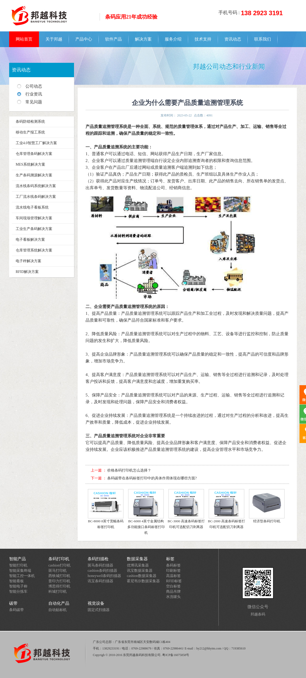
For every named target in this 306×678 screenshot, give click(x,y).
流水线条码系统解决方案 (36, 186)
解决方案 (143, 39)
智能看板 (16, 581)
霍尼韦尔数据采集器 (143, 581)
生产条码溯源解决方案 (34, 175)
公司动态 (33, 86)
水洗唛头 (173, 597)
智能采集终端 (20, 571)
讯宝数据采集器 (139, 571)
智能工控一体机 (22, 576)
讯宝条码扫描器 (100, 581)
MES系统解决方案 (30, 164)
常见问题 (33, 102)
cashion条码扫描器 (102, 571)
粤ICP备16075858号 (175, 655)
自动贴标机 (57, 610)
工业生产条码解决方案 (34, 229)
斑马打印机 (57, 571)
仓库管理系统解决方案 (34, 250)
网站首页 (24, 39)
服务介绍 (173, 39)
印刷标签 (173, 571)
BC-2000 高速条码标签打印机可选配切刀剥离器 (226, 509)
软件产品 (113, 39)
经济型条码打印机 (267, 506)
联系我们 (262, 39)
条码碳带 (16, 610)
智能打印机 (18, 565)
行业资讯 (33, 94)
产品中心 (83, 39)
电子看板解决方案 (30, 240)
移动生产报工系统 (30, 132)
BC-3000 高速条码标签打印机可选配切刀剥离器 (186, 509)
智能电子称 (18, 586)
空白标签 (173, 586)
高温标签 (173, 576)
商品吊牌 (173, 591)
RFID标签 (174, 581)
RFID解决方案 (27, 272)
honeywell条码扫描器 (104, 576)
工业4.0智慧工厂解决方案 (36, 143)
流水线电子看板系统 (32, 207)
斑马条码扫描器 (100, 565)
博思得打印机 (59, 586)
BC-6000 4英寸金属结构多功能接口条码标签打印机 (146, 512)
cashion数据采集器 (141, 576)
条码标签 (173, 565)
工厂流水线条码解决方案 (36, 197)
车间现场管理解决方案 (34, 218)
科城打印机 (57, 591)
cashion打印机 (59, 565)
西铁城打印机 (59, 576)
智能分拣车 (18, 591)
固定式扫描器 (99, 610)
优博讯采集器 (138, 565)
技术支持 (203, 39)
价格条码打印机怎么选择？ (129, 470)
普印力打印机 (59, 581)
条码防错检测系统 (30, 122)
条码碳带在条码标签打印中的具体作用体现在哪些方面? (152, 478)
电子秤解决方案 (28, 261)
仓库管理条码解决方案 (34, 154)
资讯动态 (232, 39)
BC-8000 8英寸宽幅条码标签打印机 (105, 509)
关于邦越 (54, 39)
